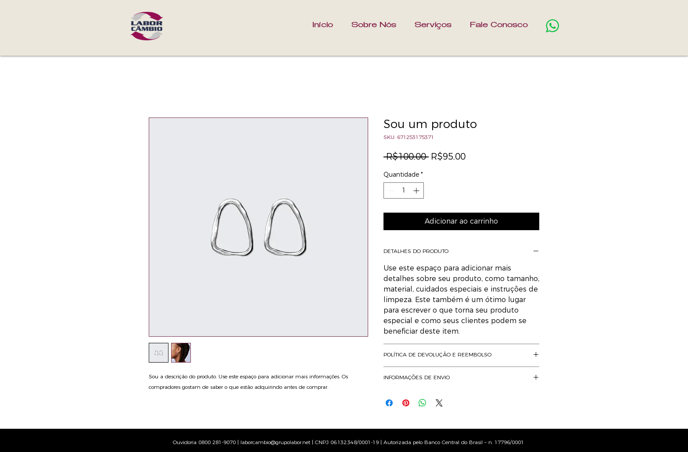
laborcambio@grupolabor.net (275, 442)
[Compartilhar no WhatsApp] (422, 403)
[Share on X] (439, 403)
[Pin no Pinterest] (406, 403)
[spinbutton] (404, 190)
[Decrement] (390, 190)
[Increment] (417, 190)
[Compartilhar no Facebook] (389, 403)
